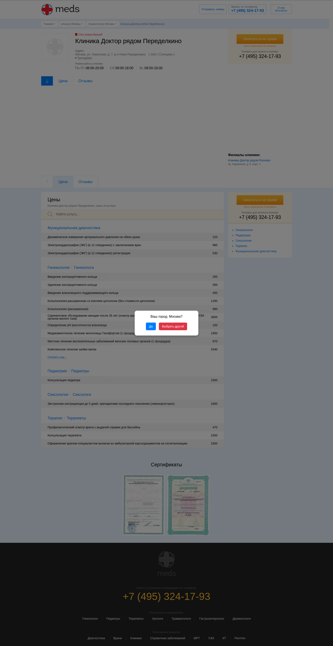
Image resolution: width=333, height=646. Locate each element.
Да (151, 326)
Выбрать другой (173, 326)
